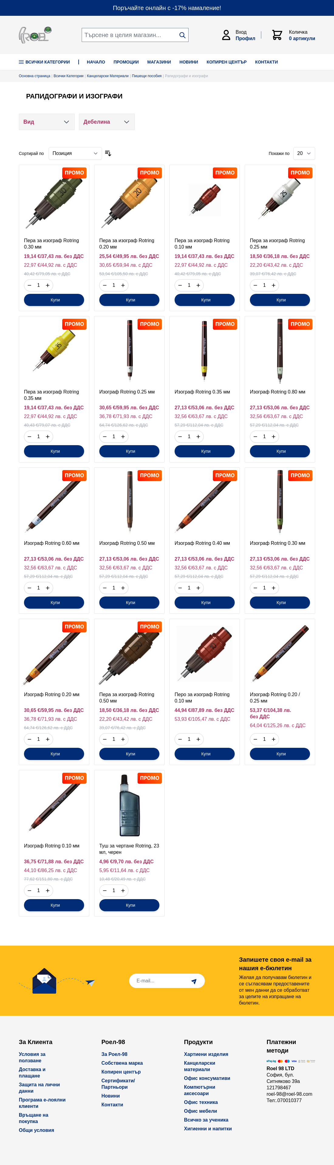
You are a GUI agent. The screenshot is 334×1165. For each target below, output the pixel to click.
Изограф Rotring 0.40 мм (202, 543)
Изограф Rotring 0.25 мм (127, 391)
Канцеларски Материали (107, 76)
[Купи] (54, 300)
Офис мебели (200, 1111)
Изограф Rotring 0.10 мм (51, 845)
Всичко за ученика (206, 1119)
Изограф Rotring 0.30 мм (277, 543)
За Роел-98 (114, 1054)
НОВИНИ (188, 62)
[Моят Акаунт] (240, 35)
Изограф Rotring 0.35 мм (202, 391)
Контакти (112, 1104)
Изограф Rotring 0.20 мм (51, 694)
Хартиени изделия (206, 1054)
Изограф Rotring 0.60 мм (51, 543)
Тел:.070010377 (284, 1100)
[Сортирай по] (75, 153)
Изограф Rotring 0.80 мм (277, 391)
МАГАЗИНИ (159, 62)
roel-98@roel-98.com (289, 1094)
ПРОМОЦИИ (126, 62)
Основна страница (34, 76)
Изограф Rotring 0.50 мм (127, 543)
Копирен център (121, 1071)
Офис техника (201, 1102)
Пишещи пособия (147, 76)
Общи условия (36, 1130)
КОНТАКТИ (266, 62)
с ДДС (70, 265)
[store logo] (35, 35)
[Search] (182, 35)
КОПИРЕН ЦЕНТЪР (226, 62)
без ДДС (74, 256)
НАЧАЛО (96, 62)
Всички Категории (44, 62)
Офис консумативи (207, 1078)
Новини (110, 1095)
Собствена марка (122, 1063)
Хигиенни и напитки (208, 1128)
